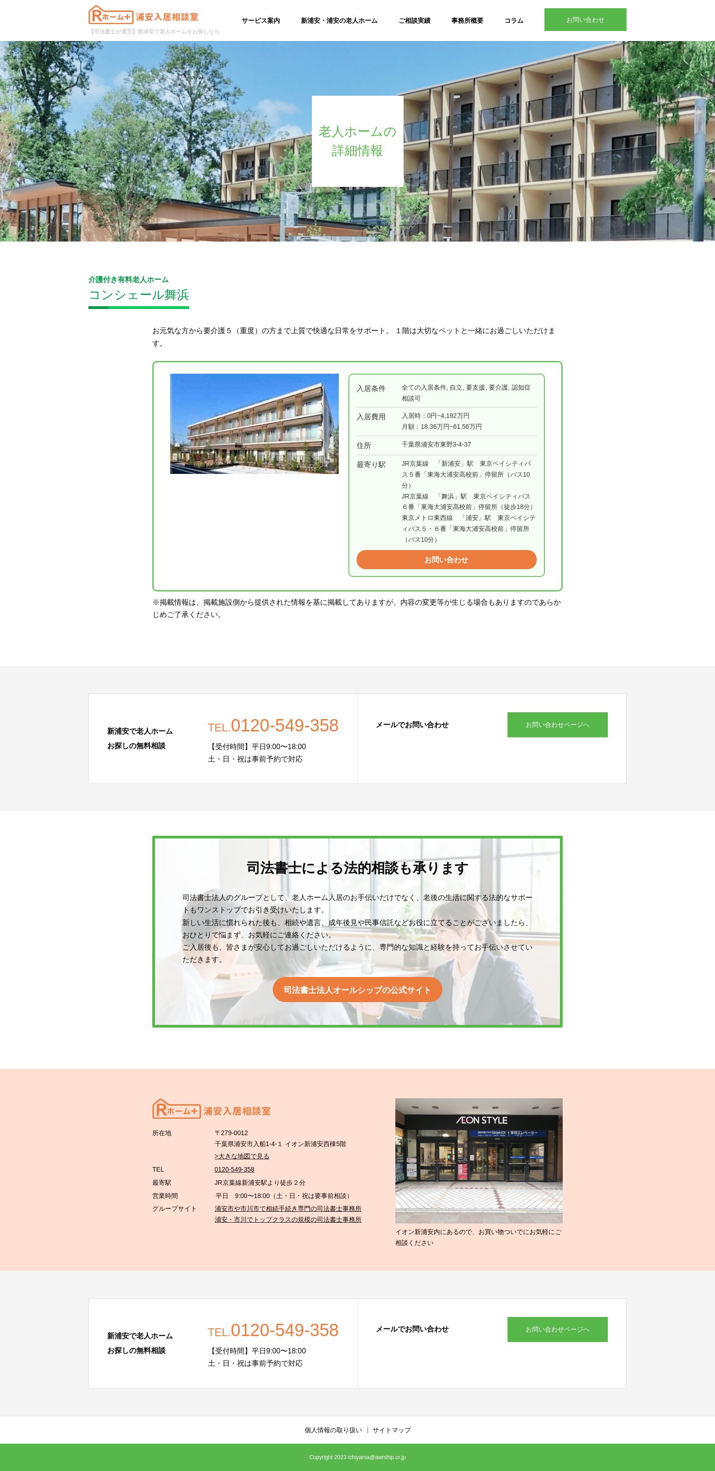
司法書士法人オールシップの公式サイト (357, 990)
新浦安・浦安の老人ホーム (339, 20)
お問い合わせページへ (558, 724)
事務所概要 (467, 20)
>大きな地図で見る (242, 1156)
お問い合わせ (585, 19)
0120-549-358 (234, 1169)
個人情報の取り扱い (333, 1430)
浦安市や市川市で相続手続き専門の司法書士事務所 (288, 1208)
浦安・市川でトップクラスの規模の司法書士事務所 (288, 1219)
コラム (513, 20)
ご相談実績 (414, 20)
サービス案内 (261, 20)
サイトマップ (392, 1430)
